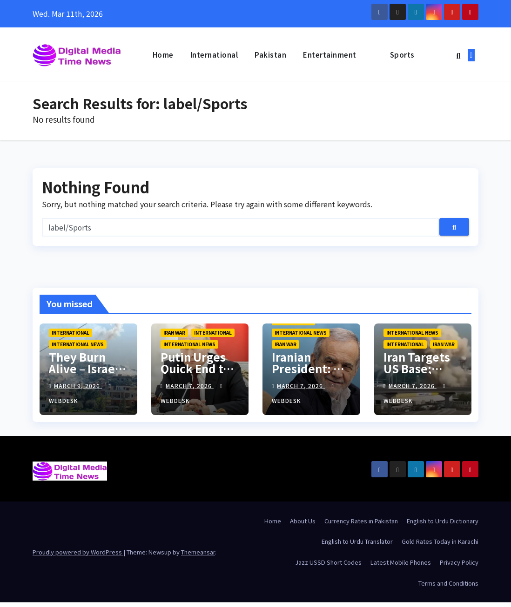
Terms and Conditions (448, 584)
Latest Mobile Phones (400, 563)
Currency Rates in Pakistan (361, 521)
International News (78, 345)
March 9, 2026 (78, 386)
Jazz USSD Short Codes (328, 563)
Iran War (174, 333)
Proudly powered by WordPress (78, 552)
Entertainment (329, 54)
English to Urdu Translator (357, 542)
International (214, 54)
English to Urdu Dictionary (442, 521)
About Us (303, 521)
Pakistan (270, 54)
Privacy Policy (459, 563)
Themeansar (198, 552)
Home (163, 54)
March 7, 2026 (190, 386)
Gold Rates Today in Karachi (440, 542)
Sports (402, 54)
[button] (458, 55)
